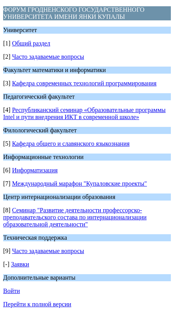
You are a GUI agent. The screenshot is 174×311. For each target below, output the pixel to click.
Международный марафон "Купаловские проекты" (79, 183)
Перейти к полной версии (37, 304)
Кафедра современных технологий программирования (84, 83)
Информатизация (35, 170)
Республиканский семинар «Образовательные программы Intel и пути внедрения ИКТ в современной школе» (84, 113)
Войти (11, 290)
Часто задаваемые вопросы (48, 56)
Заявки (20, 264)
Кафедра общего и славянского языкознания (71, 143)
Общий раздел (31, 43)
